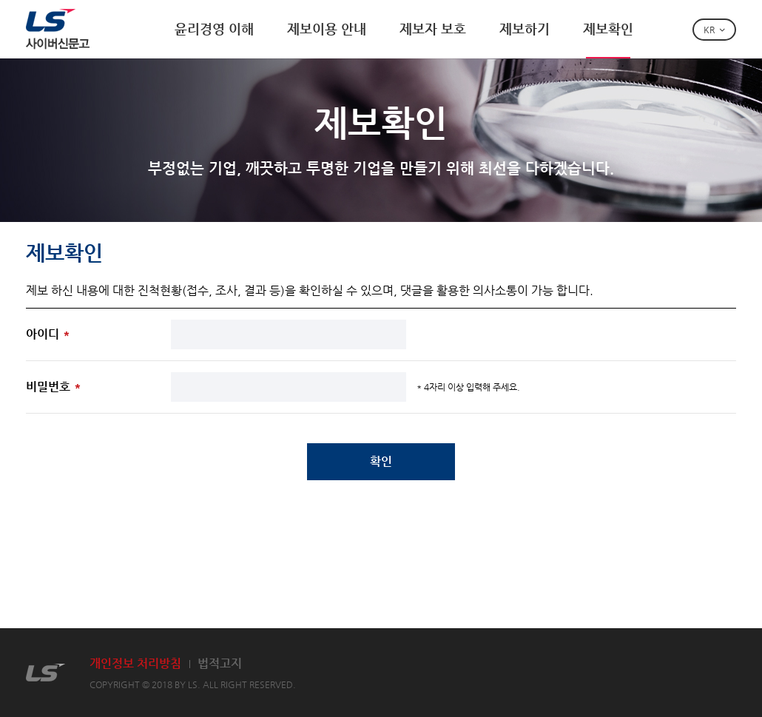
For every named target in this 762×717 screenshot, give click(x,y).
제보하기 (524, 28)
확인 (381, 461)
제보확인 (608, 28)
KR (709, 29)
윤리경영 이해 (214, 28)
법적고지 (220, 663)
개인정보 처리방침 (135, 663)
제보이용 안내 (326, 28)
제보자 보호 (432, 28)
